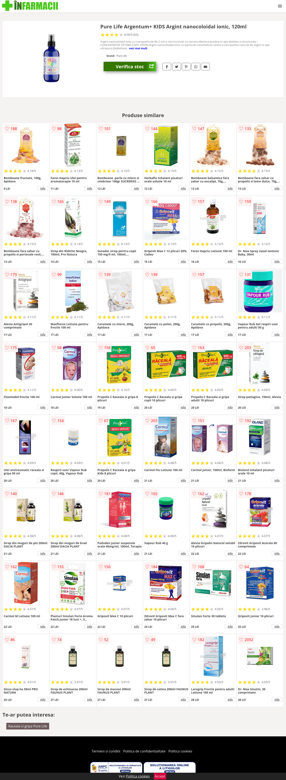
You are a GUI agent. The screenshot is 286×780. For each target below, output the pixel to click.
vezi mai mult (138, 48)
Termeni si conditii (106, 751)
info (42, 188)
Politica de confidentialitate (144, 751)
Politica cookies (180, 751)
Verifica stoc (136, 66)
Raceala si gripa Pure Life (27, 726)
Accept (160, 776)
